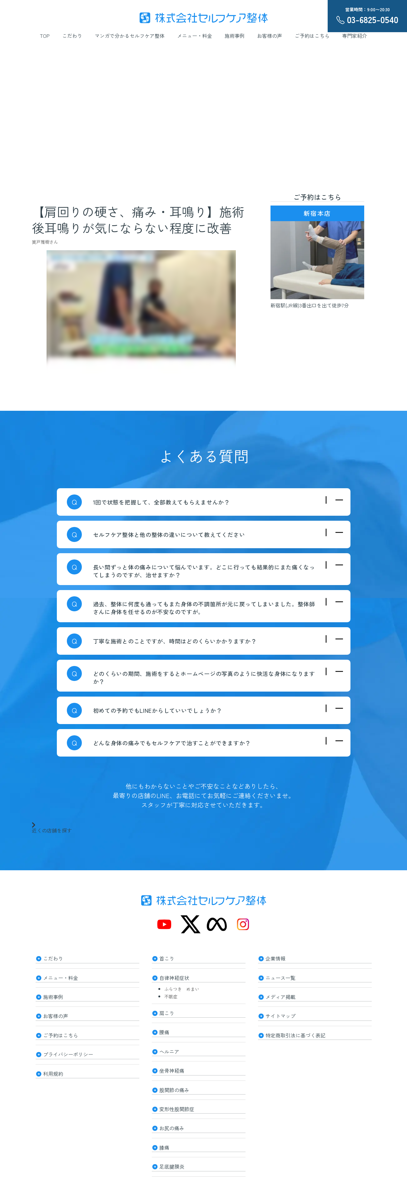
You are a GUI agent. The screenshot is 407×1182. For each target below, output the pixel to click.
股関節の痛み (174, 1075)
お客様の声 (269, 35)
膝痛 (164, 1126)
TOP (45, 35)
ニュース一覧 (280, 974)
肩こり (166, 1008)
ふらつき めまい (181, 984)
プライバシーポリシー (68, 1042)
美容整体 (169, 1159)
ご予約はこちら (312, 35)
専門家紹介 (354, 35)
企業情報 (275, 958)
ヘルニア (169, 1041)
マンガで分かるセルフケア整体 (130, 35)
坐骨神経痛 (171, 1058)
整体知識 (169, 1176)
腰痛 (164, 1024)
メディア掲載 (280, 991)
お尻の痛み (171, 1109)
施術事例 (235, 35)
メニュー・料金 (194, 35)
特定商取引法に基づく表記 (295, 1025)
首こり (166, 958)
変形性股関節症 (176, 1092)
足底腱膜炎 (171, 1143)
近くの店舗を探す (52, 827)
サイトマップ (280, 1008)
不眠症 (170, 992)
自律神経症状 (174, 974)
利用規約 (53, 1059)
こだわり (72, 35)
